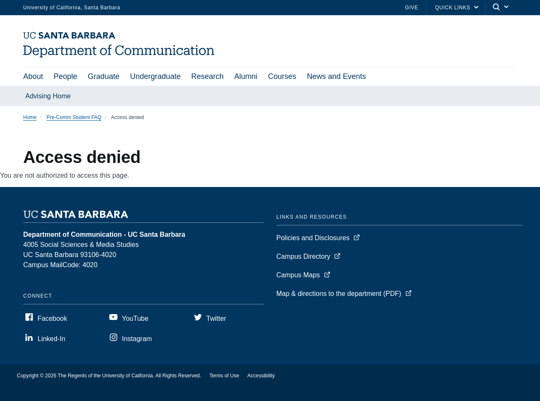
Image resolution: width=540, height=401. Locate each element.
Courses (282, 76)
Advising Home (48, 96)
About (33, 76)
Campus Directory (303, 256)
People (65, 76)
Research (207, 76)
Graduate (103, 76)
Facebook (52, 318)
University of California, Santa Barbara (71, 8)
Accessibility (261, 376)
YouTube (135, 318)
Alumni (245, 76)
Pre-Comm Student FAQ (73, 117)
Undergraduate (155, 76)
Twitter (216, 318)
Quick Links (452, 8)
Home (30, 117)
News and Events (336, 76)
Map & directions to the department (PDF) (338, 293)
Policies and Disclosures (312, 237)
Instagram (137, 338)
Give (411, 8)
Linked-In (51, 338)
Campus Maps (298, 275)
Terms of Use (224, 376)
